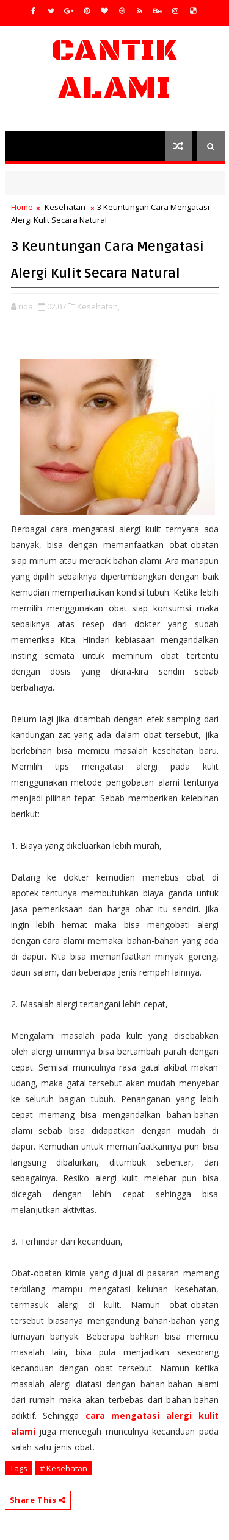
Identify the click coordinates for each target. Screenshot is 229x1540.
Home (22, 207)
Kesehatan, (98, 306)
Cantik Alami (114, 69)
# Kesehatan (63, 1468)
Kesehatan (65, 207)
